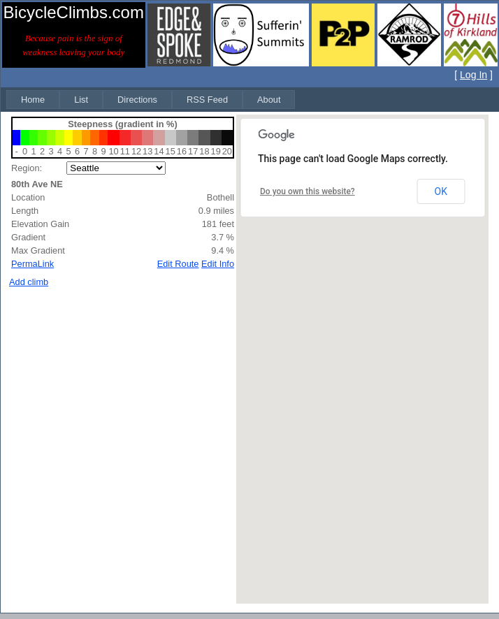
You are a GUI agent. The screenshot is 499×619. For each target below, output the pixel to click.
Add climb (28, 282)
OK (441, 191)
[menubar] (150, 99)
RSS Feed (207, 99)
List (81, 99)
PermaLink (32, 263)
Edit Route (178, 263)
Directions (137, 99)
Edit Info (217, 263)
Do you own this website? (307, 191)
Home (33, 99)
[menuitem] (32, 99)
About (268, 99)
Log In (473, 74)
